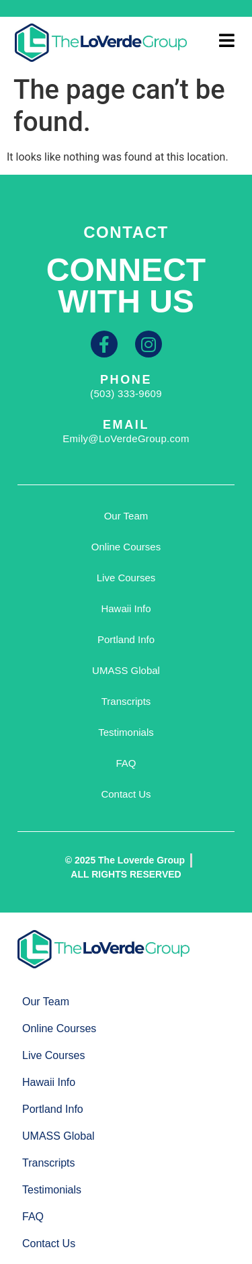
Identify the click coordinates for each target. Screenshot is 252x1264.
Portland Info (126, 639)
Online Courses (126, 546)
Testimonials (126, 732)
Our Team (126, 515)
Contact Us (126, 794)
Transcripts (126, 701)
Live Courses (126, 577)
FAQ (126, 763)
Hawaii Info (126, 608)
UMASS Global (126, 670)
